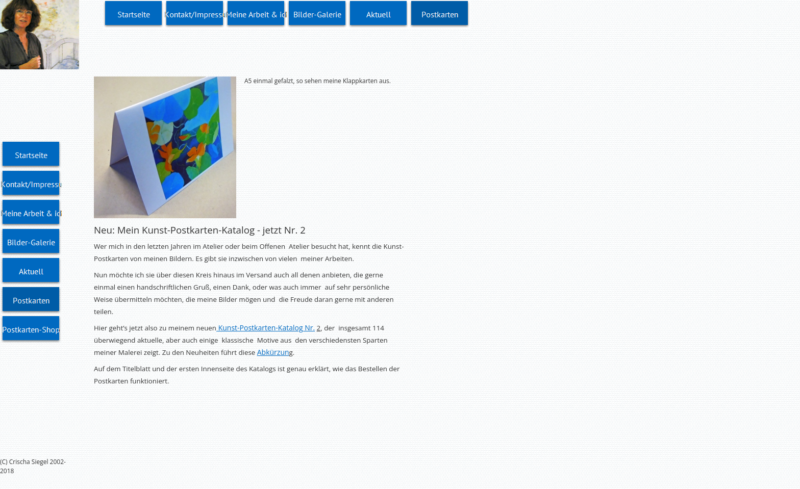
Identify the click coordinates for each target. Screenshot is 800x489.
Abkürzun (273, 352)
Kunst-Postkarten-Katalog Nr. (265, 327)
